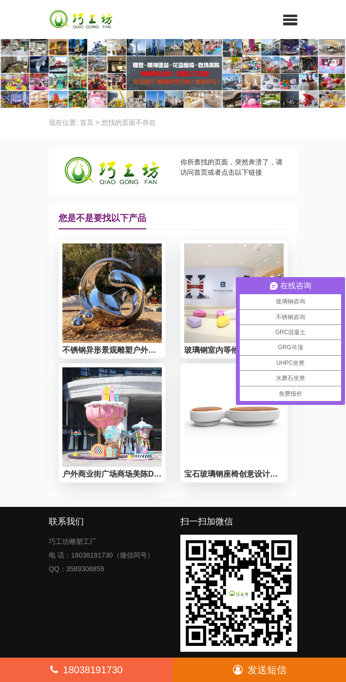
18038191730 (86, 669)
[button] (290, 19)
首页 (87, 122)
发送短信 (260, 669)
